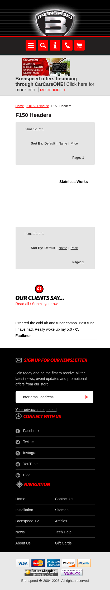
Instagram (28, 453)
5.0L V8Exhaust (37, 106)
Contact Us (64, 499)
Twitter (25, 442)
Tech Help (63, 532)
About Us (23, 543)
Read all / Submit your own (38, 304)
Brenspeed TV (27, 521)
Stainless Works (73, 182)
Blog (23, 475)
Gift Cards (63, 543)
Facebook (27, 431)
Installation (24, 510)
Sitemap (62, 510)
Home (20, 106)
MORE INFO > (53, 90)
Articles (61, 521)
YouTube (27, 464)
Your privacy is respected (36, 410)
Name (63, 143)
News (20, 532)
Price (74, 143)
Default (50, 143)
